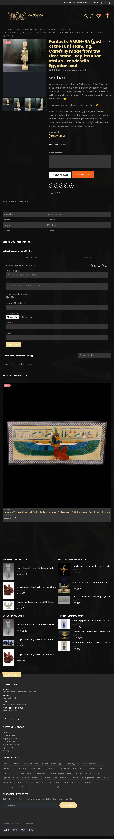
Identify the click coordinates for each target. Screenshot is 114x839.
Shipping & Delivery (11, 740)
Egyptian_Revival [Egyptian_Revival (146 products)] (25, 776)
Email (71, 185)
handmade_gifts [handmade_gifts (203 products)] (50, 780)
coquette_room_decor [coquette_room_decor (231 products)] (37, 771)
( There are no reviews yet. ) (73, 70)
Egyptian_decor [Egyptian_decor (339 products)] (78, 771)
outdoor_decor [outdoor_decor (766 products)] (69, 785)
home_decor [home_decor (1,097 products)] (9, 785)
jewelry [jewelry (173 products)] (58, 785)
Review (10, 281)
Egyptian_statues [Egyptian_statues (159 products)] (57, 776)
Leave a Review (30, 257)
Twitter (56, 185)
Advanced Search (11, 747)
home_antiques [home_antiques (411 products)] (103, 780)
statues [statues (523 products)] (45, 790)
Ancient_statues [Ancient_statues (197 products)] (88, 766)
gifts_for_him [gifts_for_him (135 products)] (9, 780)
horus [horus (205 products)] (30, 785)
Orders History (9, 743)
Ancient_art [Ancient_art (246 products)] (27, 766)
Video (12, 297)
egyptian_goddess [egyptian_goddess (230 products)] (94, 771)
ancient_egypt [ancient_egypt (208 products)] (57, 766)
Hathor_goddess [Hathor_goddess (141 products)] (87, 780)
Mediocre (95, 265)
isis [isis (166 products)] (37, 785)
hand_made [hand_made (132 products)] (65, 780)
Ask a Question (84, 257)
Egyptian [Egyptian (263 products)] (52, 771)
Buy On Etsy (83, 174)
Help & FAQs (8, 734)
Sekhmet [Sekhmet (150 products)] (25, 790)
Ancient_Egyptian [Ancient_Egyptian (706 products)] (72, 766)
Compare (58, 192)
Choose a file (12, 313)
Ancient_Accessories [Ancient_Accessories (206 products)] (12, 766)
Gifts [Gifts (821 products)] (97, 776)
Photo (7, 297)
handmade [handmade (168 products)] (36, 780)
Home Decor (8, 510)
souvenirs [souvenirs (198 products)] (35, 790)
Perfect (106, 265)
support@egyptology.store (14, 705)
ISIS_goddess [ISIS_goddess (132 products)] (47, 785)
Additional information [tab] (15, 201)
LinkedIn (61, 185)
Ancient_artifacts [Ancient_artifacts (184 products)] (41, 766)
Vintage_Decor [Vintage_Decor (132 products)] (56, 790)
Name (9, 322)
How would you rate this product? (22, 265)
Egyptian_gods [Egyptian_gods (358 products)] (10, 776)
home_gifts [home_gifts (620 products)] (21, 785)
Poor (91, 265)
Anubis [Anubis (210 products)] (6, 771)
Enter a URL (16, 303)
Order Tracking (9, 737)
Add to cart (61, 175)
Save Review (13, 344)
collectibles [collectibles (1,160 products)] (21, 771)
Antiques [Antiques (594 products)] (101, 766)
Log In (95, 3)
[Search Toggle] (86, 16)
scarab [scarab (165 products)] (96, 785)
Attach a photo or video (17, 294)
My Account (8, 750)
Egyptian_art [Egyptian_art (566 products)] (64, 771)
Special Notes (56, 152)
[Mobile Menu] (5, 16)
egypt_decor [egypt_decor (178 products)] (72, 776)
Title (13, 271)
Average (99, 265)
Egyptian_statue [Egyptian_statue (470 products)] (41, 776)
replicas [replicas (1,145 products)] (87, 785)
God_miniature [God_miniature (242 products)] (23, 780)
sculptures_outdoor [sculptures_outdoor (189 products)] (11, 790)
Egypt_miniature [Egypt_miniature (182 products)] (86, 776)
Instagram (18, 720)
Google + (66, 185)
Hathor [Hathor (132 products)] (75, 780)
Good (102, 265)
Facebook (51, 185)
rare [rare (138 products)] (79, 785)
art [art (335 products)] (13, 771)
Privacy (6, 753)
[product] (57, 445)
